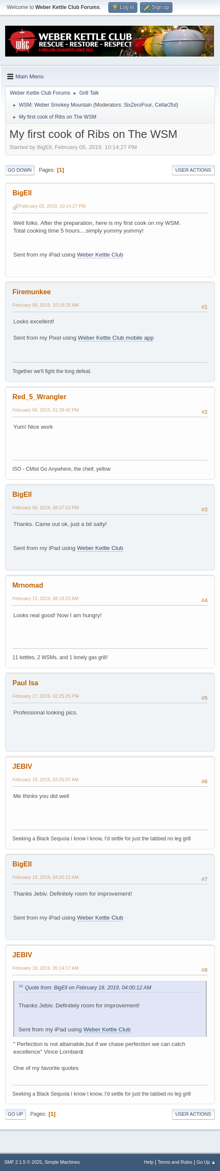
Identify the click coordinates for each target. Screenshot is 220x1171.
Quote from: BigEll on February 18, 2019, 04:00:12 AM (88, 988)
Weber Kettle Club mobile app (116, 338)
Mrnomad (27, 585)
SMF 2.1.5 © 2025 (23, 1162)
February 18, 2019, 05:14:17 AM (45, 968)
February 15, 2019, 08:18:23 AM (45, 598)
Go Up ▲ (206, 1162)
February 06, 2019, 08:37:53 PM (45, 507)
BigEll (22, 193)
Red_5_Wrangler (39, 396)
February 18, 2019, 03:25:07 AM (45, 779)
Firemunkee (31, 292)
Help (149, 1162)
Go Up (15, 1114)
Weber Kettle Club (100, 254)
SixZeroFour (138, 105)
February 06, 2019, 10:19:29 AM (45, 305)
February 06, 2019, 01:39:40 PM (45, 409)
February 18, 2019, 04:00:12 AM (45, 877)
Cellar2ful (166, 105)
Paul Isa (25, 683)
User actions (193, 170)
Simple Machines (62, 1162)
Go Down (20, 170)
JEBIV (22, 766)
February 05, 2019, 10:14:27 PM (52, 206)
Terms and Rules (175, 1162)
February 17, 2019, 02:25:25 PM (45, 696)
